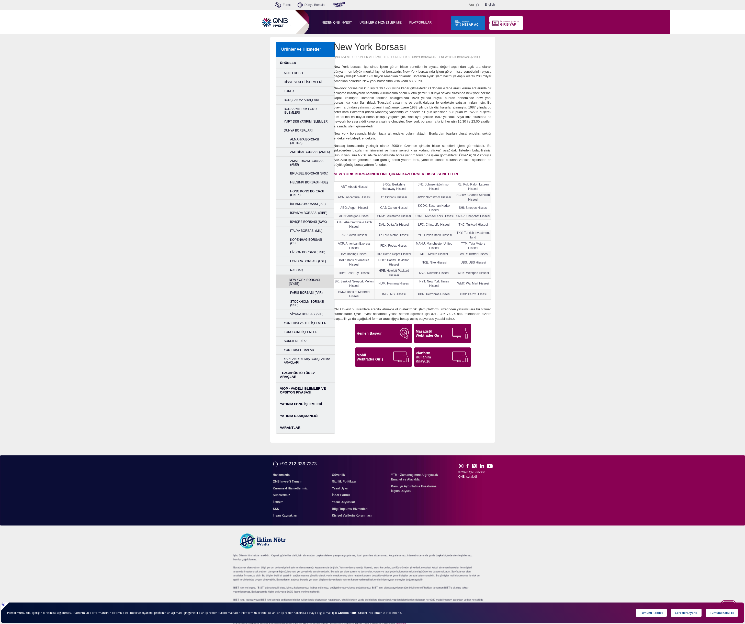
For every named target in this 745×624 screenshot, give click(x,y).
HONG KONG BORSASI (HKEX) (307, 193)
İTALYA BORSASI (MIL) (306, 231)
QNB (461, 476)
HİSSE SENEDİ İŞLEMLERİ (303, 82)
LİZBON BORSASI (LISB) (307, 252)
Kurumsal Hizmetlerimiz (290, 488)
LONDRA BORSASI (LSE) (308, 261)
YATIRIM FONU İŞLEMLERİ (301, 404)
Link (482, 466)
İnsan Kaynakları (285, 515)
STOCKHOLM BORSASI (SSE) (307, 303)
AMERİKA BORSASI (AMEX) (310, 152)
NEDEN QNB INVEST (337, 22)
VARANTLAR (290, 428)
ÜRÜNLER (288, 63)
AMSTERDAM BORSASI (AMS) (307, 162)
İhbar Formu (341, 495)
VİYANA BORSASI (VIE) (306, 314)
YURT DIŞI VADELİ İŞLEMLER (305, 323)
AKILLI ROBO (293, 73)
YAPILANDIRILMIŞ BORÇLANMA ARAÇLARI (307, 360)
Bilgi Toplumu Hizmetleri (350, 509)
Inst (460, 466)
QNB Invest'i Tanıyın (287, 481)
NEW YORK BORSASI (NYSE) (304, 282)
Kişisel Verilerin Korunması (351, 515)
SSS (276, 509)
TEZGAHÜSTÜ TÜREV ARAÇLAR (297, 375)
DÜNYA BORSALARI (298, 130)
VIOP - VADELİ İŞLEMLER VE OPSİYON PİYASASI (303, 390)
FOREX (289, 91)
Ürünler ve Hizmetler (301, 49)
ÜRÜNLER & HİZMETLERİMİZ (380, 22)
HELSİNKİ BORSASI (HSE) (309, 182)
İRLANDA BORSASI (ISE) (308, 204)
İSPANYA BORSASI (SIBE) (308, 213)
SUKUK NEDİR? (295, 341)
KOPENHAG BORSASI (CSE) (306, 241)
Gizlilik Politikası (344, 481)
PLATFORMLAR (420, 22)
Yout (490, 466)
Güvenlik (338, 475)
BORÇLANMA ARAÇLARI (301, 100)
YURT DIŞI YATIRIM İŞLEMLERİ (306, 121)
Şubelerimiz (281, 495)
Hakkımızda (281, 475)
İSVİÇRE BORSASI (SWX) (308, 222)
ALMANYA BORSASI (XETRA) (304, 141)
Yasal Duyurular (343, 502)
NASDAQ (296, 270)
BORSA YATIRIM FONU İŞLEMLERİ (300, 110)
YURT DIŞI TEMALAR (299, 350)
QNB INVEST (342, 57)
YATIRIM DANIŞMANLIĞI (299, 416)
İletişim (278, 502)
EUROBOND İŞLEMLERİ (301, 332)
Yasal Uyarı (340, 488)
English (490, 4)
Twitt (476, 466)
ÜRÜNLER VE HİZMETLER (372, 57)
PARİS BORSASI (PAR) (306, 292)
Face (469, 466)
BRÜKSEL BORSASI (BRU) (309, 173)
